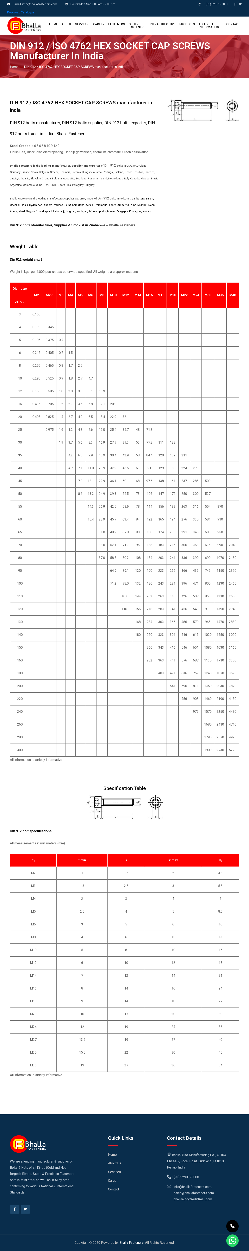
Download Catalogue (20, 12)
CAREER (99, 24)
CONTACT (233, 24)
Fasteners (116, 24)
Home (14, 67)
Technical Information (209, 26)
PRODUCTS (187, 24)
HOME (53, 24)
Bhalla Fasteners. (131, 1243)
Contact (113, 1189)
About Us (114, 1163)
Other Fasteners (137, 26)
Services (114, 1172)
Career (113, 1181)
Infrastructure (163, 24)
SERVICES (82, 24)
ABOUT (66, 24)
